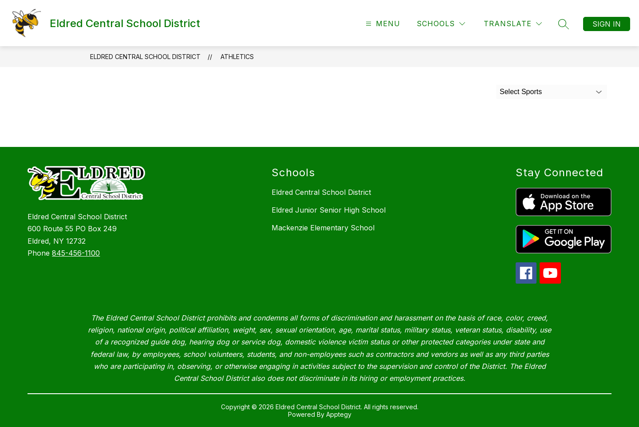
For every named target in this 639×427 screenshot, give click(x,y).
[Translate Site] (512, 23)
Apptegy (338, 414)
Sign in (606, 24)
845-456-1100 (76, 253)
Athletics (237, 56)
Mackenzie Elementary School (323, 227)
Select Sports (521, 91)
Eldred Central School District (145, 56)
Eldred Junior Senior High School (329, 210)
